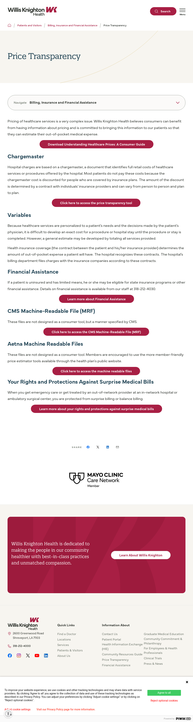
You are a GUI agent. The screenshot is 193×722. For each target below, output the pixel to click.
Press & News (153, 663)
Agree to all (164, 692)
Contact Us (110, 634)
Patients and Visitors (29, 25)
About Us (63, 655)
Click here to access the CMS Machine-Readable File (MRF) (96, 331)
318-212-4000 (22, 646)
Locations (64, 639)
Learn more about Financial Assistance (96, 298)
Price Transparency (115, 659)
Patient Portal (111, 639)
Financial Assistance (116, 665)
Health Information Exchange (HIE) (122, 646)
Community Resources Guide (122, 654)
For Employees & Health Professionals (160, 650)
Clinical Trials (153, 658)
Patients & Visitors (70, 650)
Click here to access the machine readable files (96, 371)
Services (63, 645)
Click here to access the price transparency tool (96, 202)
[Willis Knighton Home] (32, 11)
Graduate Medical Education (164, 634)
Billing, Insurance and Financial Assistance (72, 25)
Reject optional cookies (164, 700)
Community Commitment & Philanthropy (163, 641)
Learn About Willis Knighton (140, 555)
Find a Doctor (66, 634)
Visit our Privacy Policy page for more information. (66, 709)
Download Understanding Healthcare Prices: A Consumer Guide (96, 144)
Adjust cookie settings (18, 709)
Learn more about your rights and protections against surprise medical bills (96, 408)
